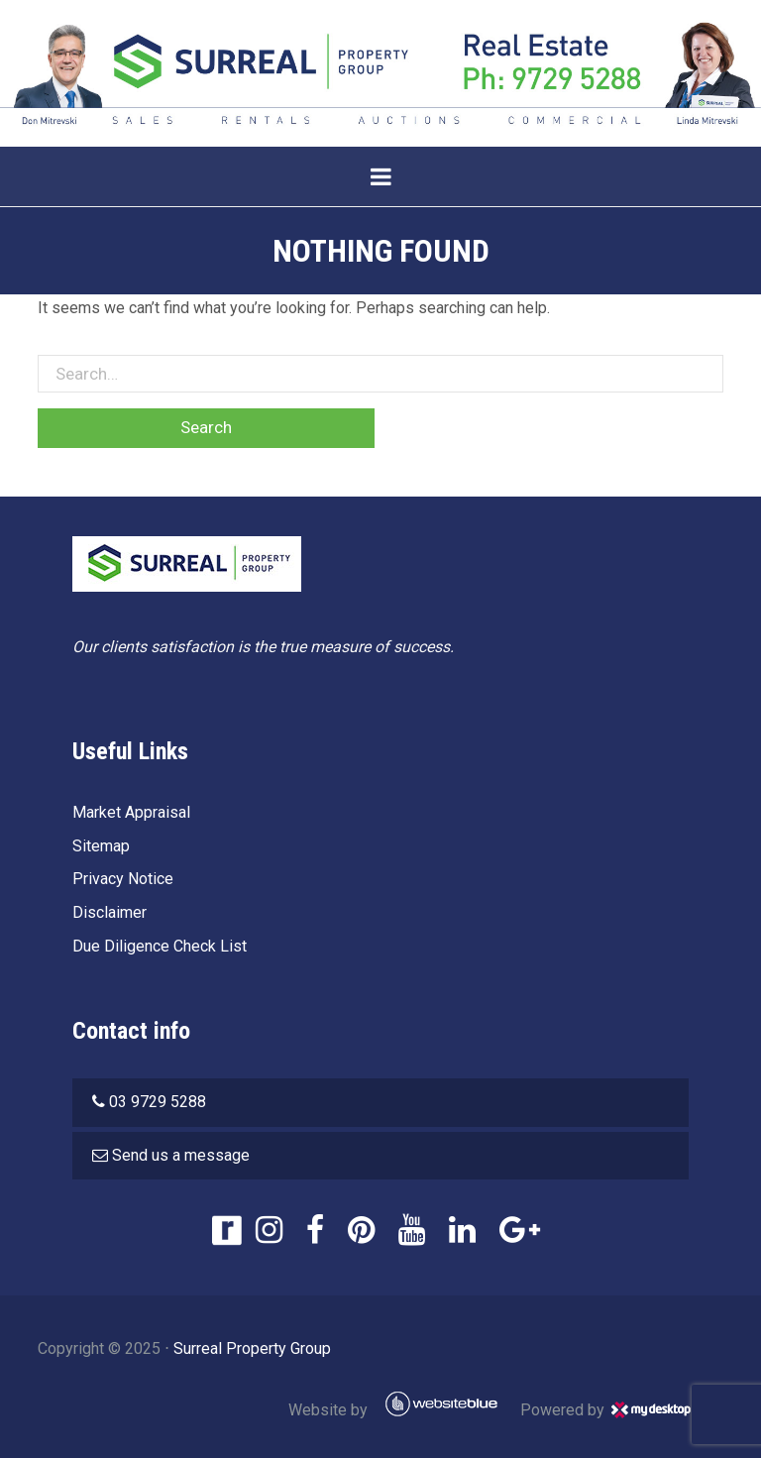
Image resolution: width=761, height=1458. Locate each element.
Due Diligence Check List (159, 946)
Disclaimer (109, 912)
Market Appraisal (131, 812)
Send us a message (181, 1155)
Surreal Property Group (252, 1348)
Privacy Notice (122, 878)
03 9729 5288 (157, 1101)
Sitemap (101, 846)
